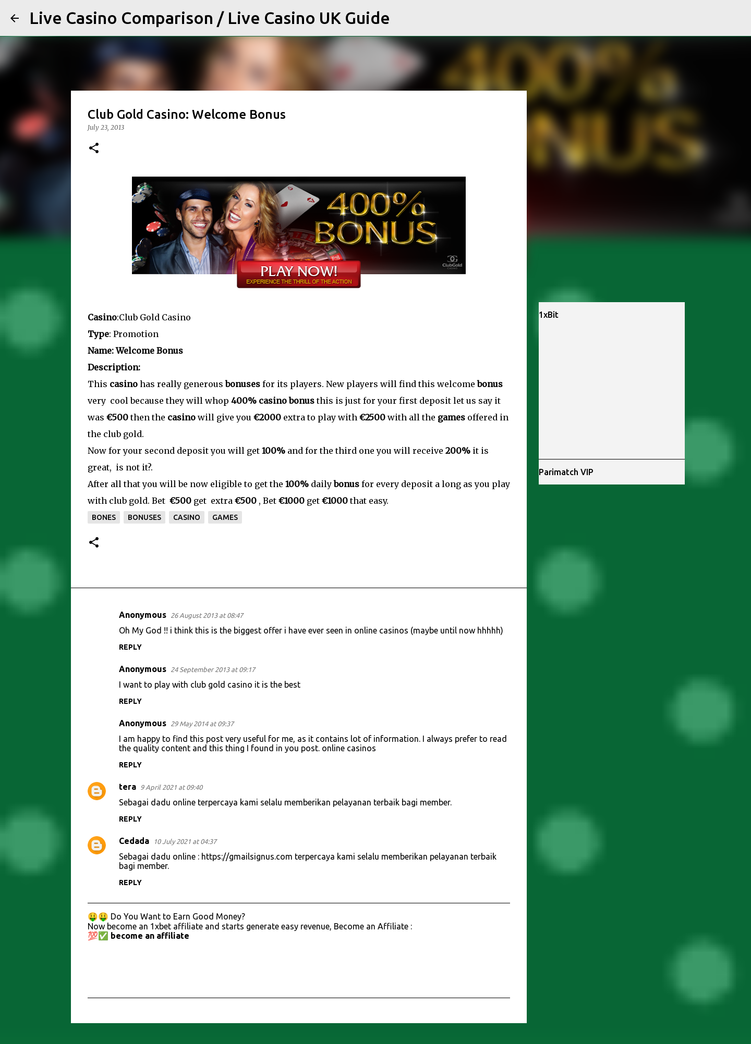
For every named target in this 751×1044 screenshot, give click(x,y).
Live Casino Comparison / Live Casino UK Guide (209, 17)
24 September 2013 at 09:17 (213, 669)
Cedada (134, 841)
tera (127, 786)
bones (104, 517)
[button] (94, 149)
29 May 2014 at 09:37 (202, 723)
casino (186, 517)
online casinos (349, 748)
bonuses (144, 517)
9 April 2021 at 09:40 (171, 787)
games (225, 517)
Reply (130, 647)
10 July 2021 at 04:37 (184, 841)
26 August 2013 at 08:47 (207, 615)
